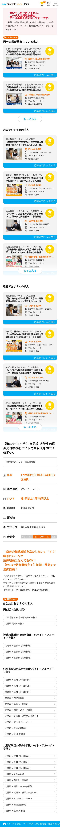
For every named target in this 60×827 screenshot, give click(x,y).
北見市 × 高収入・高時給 (30, 704)
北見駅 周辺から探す (30, 623)
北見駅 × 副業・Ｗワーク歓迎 (30, 786)
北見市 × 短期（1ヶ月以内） (30, 679)
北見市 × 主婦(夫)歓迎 (30, 734)
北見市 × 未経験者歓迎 (30, 728)
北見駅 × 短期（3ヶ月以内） (30, 768)
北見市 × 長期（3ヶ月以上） (30, 685)
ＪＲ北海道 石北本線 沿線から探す (30, 617)
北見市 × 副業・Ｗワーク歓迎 (30, 710)
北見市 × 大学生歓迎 (30, 698)
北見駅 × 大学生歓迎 (30, 774)
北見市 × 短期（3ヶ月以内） (30, 692)
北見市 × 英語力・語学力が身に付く (30, 716)
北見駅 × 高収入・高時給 (30, 780)
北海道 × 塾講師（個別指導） (30, 645)
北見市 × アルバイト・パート (30, 722)
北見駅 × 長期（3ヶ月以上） (30, 762)
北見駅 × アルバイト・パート (30, 798)
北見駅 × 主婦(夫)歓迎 (30, 810)
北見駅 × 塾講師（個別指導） (30, 657)
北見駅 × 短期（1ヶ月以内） (30, 756)
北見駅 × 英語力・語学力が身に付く (30, 792)
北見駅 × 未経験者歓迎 (30, 804)
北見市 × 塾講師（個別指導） (30, 651)
